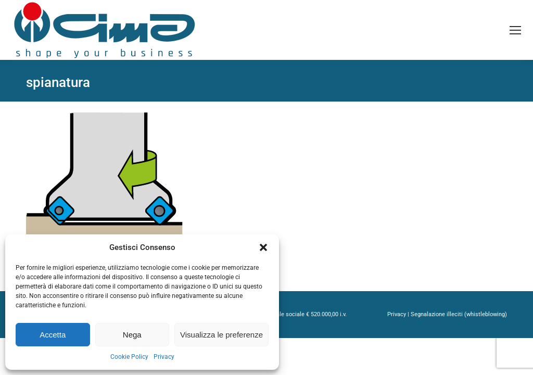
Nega (132, 334)
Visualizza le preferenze (221, 334)
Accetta (53, 334)
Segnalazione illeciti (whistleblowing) (459, 314)
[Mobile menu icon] (515, 30)
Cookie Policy (129, 356)
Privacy (164, 356)
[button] (263, 247)
